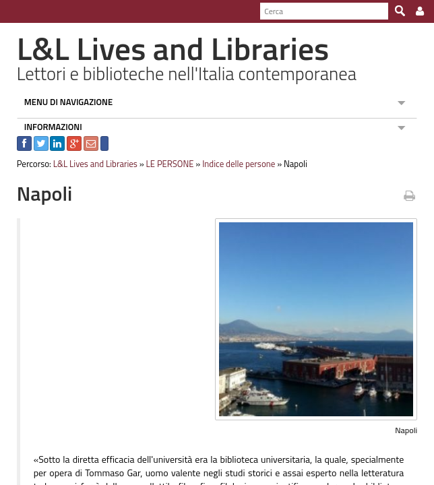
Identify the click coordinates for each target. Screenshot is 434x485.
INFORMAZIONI (46, 126)
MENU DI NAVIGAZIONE (62, 101)
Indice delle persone (231, 163)
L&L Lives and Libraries (88, 163)
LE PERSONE (163, 163)
